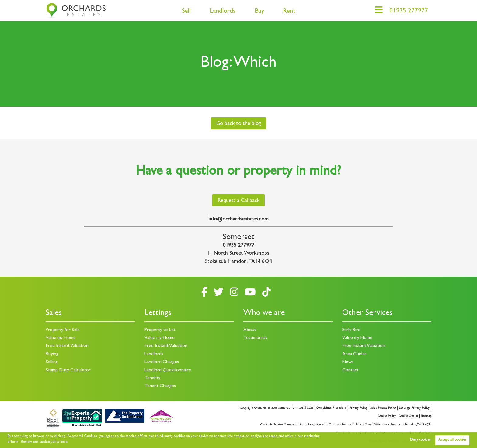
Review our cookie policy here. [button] (44, 442)
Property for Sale (63, 330)
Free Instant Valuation (67, 346)
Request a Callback (238, 201)
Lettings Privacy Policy (414, 408)
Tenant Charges (160, 386)
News (347, 362)
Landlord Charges (161, 362)
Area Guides (354, 354)
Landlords (222, 12)
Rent (289, 12)
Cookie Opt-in (408, 416)
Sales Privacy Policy (383, 408)
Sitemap (426, 416)
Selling (52, 362)
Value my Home (61, 338)
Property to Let (160, 330)
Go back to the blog (238, 124)
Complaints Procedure (331, 408)
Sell (186, 12)
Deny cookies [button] (420, 440)
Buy (259, 12)
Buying (52, 354)
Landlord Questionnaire (167, 370)
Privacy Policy (358, 408)
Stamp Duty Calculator (68, 370)
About (249, 330)
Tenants (152, 378)
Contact (350, 370)
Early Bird (351, 330)
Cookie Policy (387, 416)
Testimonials (255, 338)
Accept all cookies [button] (452, 440)
